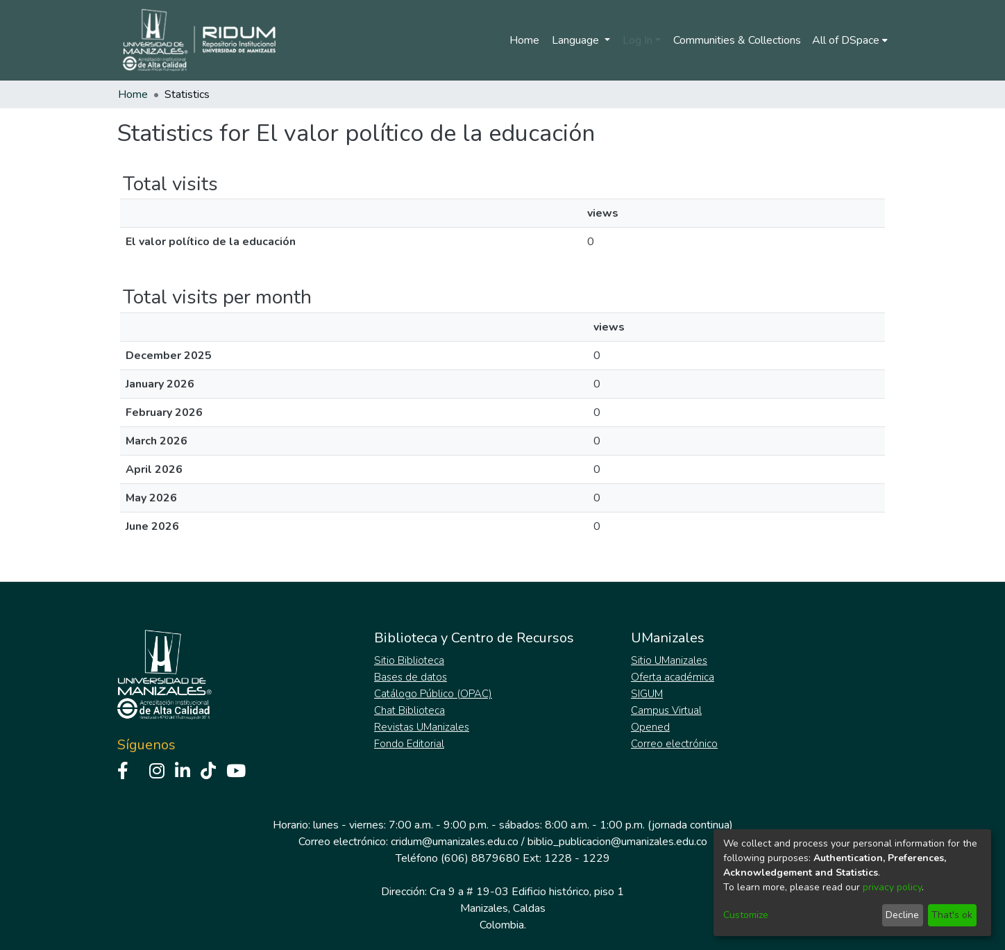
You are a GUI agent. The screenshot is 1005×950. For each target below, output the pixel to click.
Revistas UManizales (421, 727)
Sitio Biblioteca (409, 660)
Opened (650, 727)
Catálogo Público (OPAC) (433, 694)
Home (524, 40)
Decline (902, 915)
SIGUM (647, 694)
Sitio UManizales (669, 660)
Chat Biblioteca (409, 710)
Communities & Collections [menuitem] (737, 40)
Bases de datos (410, 677)
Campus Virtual (666, 710)
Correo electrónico (674, 744)
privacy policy (892, 887)
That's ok (951, 915)
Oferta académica (672, 677)
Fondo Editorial (409, 744)
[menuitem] (850, 40)
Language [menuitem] (577, 40)
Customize (745, 915)
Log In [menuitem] (637, 40)
